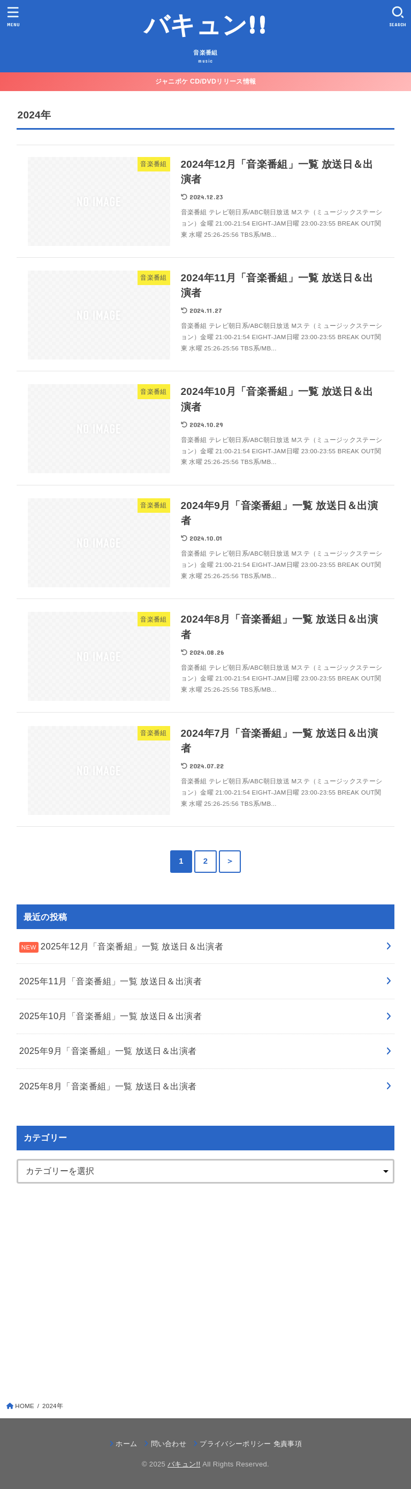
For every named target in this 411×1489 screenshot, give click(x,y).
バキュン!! (205, 24)
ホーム (126, 1444)
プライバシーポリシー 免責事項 (251, 1444)
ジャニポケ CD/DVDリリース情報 (205, 81)
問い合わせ (169, 1444)
